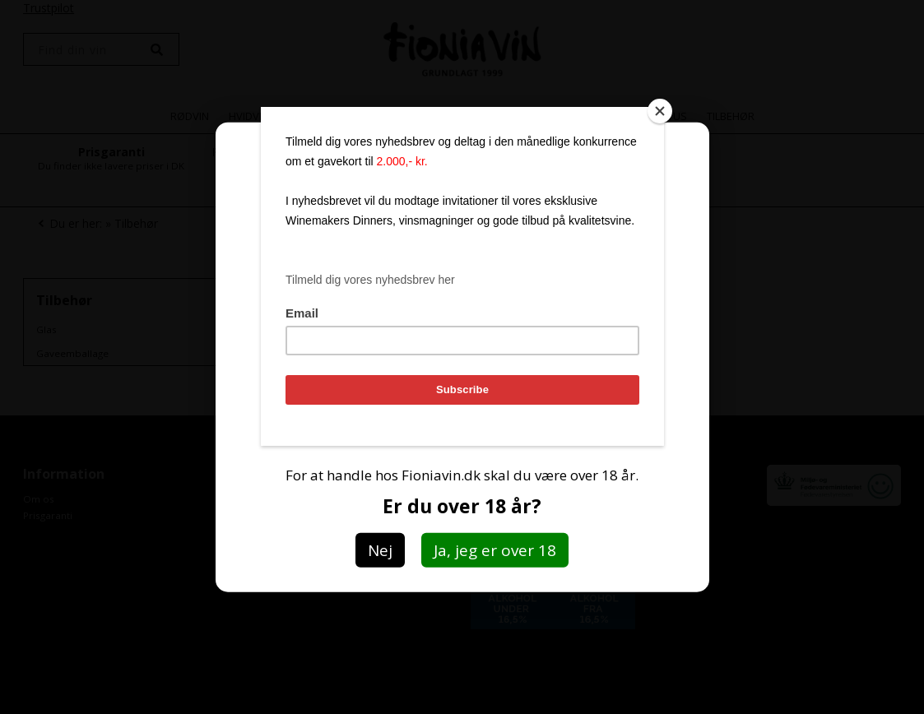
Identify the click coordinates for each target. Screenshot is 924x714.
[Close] (660, 111)
